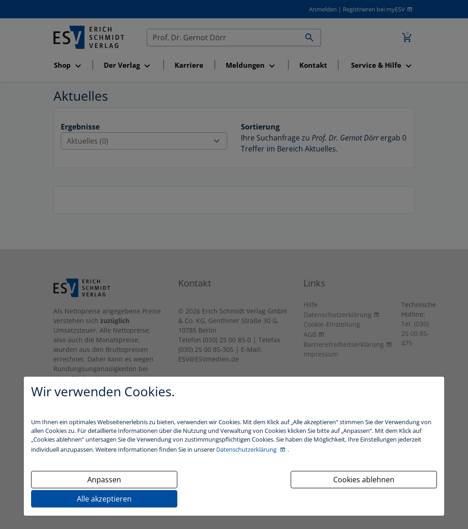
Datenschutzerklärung (247, 449)
